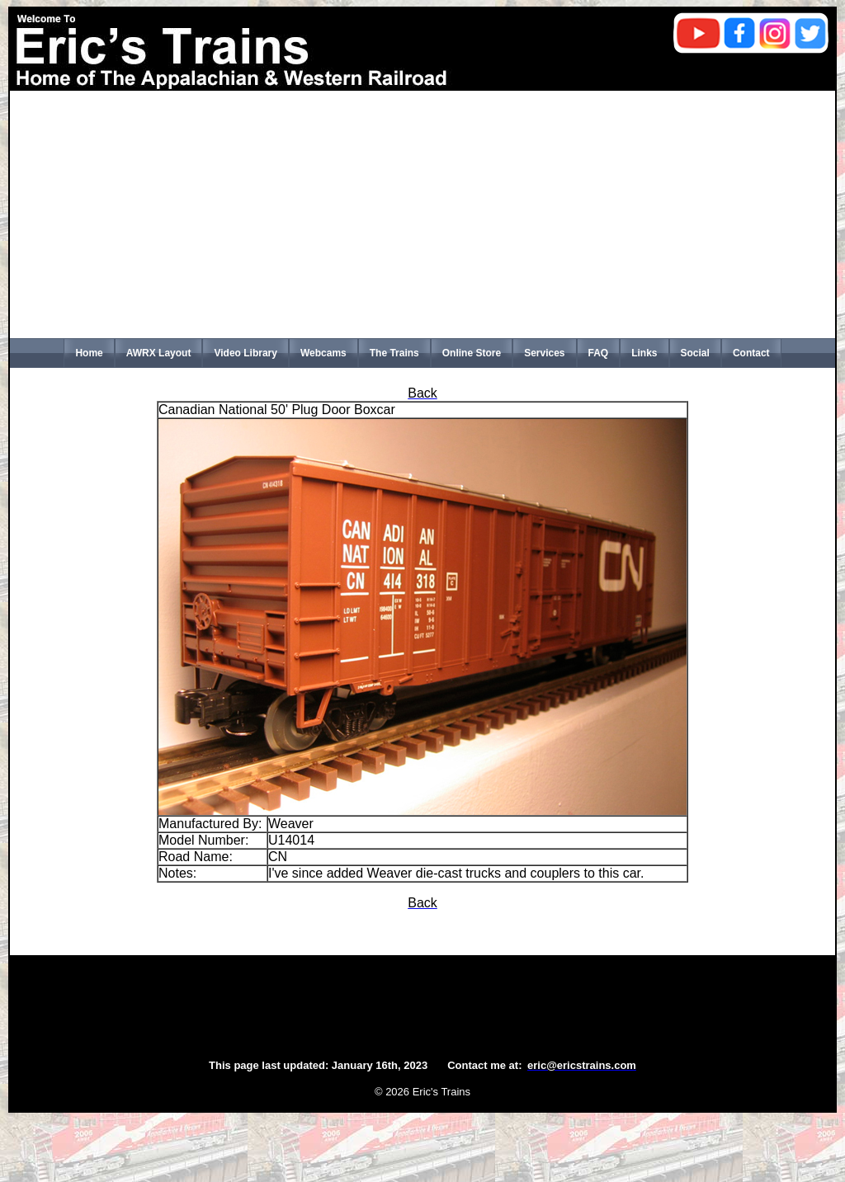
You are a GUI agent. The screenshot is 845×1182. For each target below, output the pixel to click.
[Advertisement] (422, 214)
